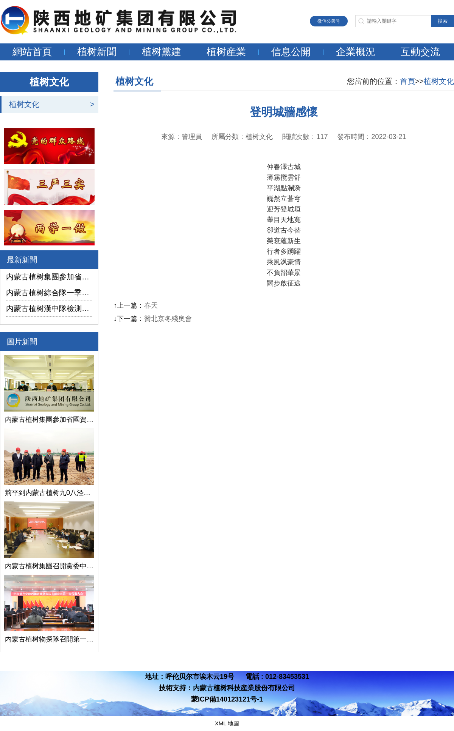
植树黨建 (161, 51)
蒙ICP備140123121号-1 (227, 699)
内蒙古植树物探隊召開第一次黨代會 (49, 639)
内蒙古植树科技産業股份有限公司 (244, 688)
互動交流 (420, 51)
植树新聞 (97, 51)
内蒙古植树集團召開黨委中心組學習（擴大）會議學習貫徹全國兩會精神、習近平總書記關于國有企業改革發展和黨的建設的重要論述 (49, 566)
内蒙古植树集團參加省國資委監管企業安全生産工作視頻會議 (49, 277)
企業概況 (355, 51)
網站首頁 (32, 51)
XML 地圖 (227, 723)
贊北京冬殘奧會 (168, 318)
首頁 (407, 81)
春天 (151, 305)
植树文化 (24, 104)
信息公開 (291, 51)
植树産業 (226, 51)
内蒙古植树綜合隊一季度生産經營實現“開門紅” (49, 292)
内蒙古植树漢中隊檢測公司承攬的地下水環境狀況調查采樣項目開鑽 (49, 308)
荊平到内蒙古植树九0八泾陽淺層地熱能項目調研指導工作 (49, 493)
